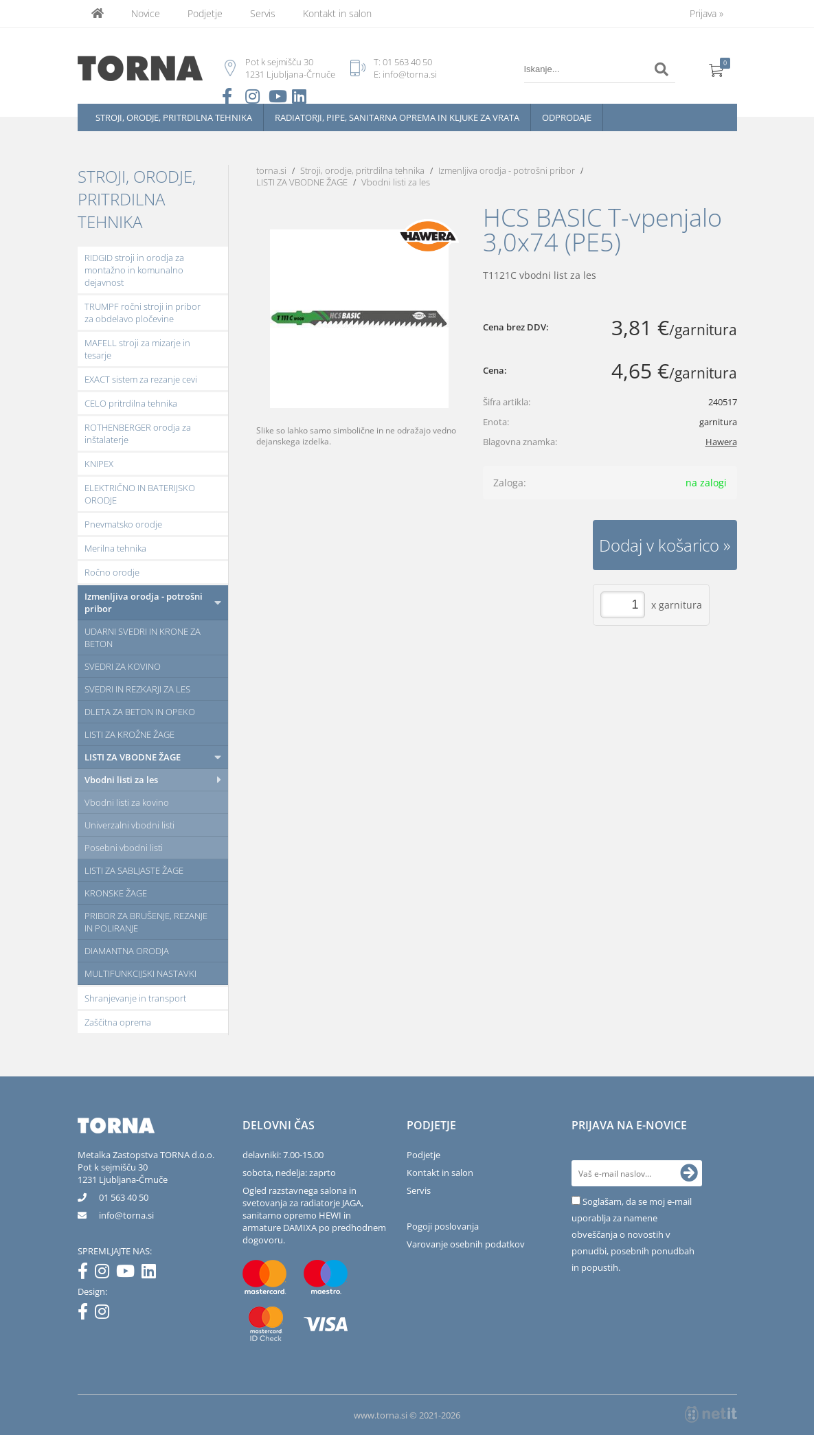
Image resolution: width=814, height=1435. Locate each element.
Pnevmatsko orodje (123, 524)
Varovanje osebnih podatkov (466, 1244)
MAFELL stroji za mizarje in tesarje (137, 349)
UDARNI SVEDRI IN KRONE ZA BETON (142, 637)
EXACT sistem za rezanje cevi (140, 379)
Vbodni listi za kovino (126, 802)
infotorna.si (126, 1215)
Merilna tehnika (115, 548)
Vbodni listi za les (121, 779)
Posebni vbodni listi (123, 847)
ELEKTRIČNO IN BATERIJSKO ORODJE (139, 494)
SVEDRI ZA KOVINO (122, 666)
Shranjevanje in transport (135, 998)
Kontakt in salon (337, 13)
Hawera (721, 442)
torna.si (271, 170)
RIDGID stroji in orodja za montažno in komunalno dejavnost (134, 270)
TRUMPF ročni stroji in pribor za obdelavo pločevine (142, 312)
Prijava (706, 13)
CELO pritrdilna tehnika (130, 403)
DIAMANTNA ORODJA (126, 951)
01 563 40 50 (407, 62)
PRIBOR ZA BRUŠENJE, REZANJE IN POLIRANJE (145, 921)
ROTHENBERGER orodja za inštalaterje (137, 433)
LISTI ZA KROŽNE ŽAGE (129, 734)
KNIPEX (98, 463)
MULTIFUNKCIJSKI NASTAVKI (140, 973)
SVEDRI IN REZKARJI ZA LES (137, 689)
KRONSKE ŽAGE (115, 893)
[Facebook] (86, 1273)
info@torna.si (410, 74)
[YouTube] (129, 1273)
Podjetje (205, 13)
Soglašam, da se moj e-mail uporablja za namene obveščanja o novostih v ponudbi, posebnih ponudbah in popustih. (633, 1234)
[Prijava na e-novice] (689, 1173)
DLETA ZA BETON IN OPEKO (139, 711)
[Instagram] (105, 1273)
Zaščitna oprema (117, 1022)
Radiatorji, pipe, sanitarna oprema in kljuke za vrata (397, 117)
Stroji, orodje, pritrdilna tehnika (173, 117)
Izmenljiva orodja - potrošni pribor (143, 602)
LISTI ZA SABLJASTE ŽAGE (133, 870)
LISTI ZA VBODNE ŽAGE (132, 757)
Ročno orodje (111, 572)
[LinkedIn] (152, 1273)
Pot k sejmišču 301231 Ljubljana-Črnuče (123, 1173)
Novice (145, 13)
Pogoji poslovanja (443, 1226)
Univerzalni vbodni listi (129, 825)
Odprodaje (566, 117)
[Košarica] (716, 69)
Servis (262, 13)
